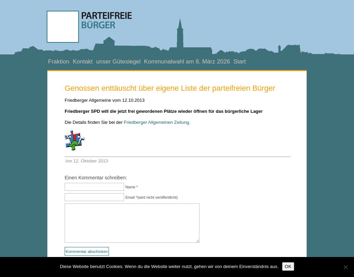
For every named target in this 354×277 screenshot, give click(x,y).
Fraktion (58, 61)
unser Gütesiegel (118, 61)
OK (288, 266)
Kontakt (83, 61)
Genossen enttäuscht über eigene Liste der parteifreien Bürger (170, 88)
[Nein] (345, 267)
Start (239, 61)
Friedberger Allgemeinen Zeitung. (157, 122)
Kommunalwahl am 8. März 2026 (187, 61)
